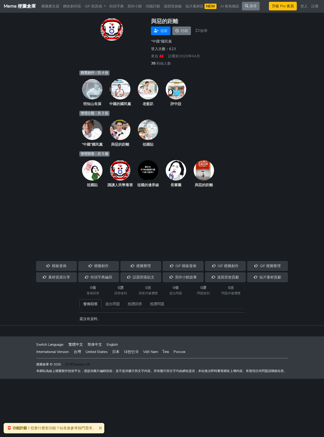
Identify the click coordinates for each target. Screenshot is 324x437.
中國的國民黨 (120, 103)
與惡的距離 (120, 144)
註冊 (315, 6)
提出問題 (112, 304)
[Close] (100, 427)
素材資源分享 (56, 277)
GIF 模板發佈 (183, 265)
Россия (179, 351)
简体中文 (95, 344)
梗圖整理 (141, 265)
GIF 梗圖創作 (225, 265)
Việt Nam (150, 351)
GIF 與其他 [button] (94, 6)
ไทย (166, 351)
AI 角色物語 (229, 6)
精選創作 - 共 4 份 (94, 72)
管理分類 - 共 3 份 (94, 113)
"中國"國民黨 (92, 144)
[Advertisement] (162, 222)
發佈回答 (90, 304)
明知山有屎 (92, 103)
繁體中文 (75, 344)
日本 (115, 351)
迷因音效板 (173, 6)
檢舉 (201, 30)
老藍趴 (148, 103)
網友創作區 (72, 6)
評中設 (176, 103)
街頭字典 (116, 6)
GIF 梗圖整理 (267, 265)
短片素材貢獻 (267, 277)
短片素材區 (201, 6)
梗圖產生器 (50, 6)
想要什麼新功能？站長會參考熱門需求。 (51, 428)
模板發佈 (56, 265)
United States (96, 351)
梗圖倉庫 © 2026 (48, 364)
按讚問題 (157, 304)
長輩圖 (176, 185)
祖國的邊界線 (148, 185)
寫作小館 (134, 6)
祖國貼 (148, 144)
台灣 (77, 351)
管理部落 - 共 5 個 (94, 154)
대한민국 (131, 351)
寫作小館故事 (183, 277)
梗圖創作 (99, 265)
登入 (304, 6)
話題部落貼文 (140, 277)
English (112, 344)
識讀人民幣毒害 (120, 185)
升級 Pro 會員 (283, 6)
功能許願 (153, 6)
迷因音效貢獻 (225, 277)
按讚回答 (135, 304)
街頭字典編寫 (98, 277)
